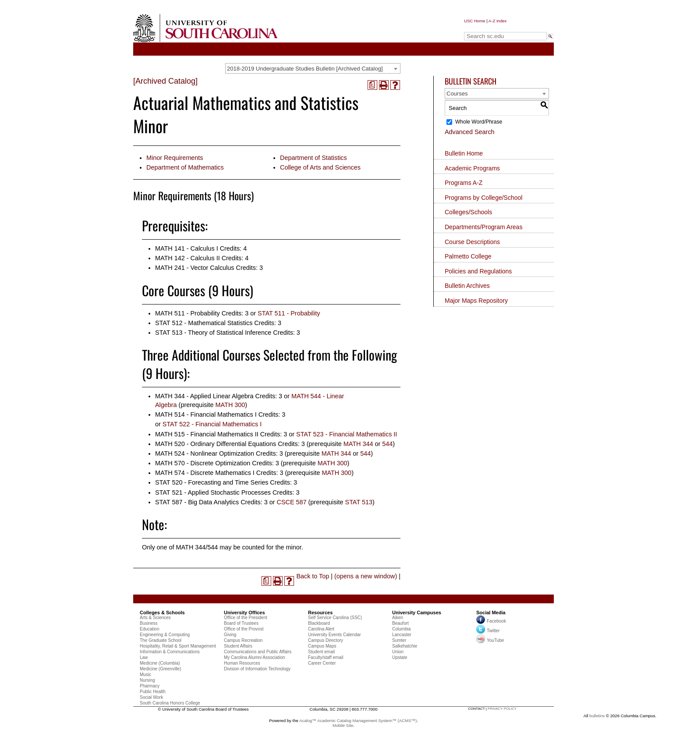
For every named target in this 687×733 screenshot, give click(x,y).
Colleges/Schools (468, 212)
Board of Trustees (241, 623)
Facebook (496, 621)
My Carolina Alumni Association (254, 657)
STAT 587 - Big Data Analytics (197, 502)
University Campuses (416, 612)
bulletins (597, 715)
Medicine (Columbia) (160, 663)
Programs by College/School (483, 197)
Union (398, 651)
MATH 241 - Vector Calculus (194, 267)
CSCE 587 (292, 502)
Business (149, 623)
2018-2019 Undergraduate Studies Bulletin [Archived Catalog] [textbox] (305, 68)
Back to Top (312, 576)
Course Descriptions (472, 241)
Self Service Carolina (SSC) (335, 617)
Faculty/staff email (325, 657)
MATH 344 (358, 443)
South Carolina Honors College (170, 703)
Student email (321, 651)
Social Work (151, 697)
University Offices (244, 612)
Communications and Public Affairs (257, 651)
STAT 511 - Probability (289, 313)
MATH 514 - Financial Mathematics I (206, 414)
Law (144, 657)
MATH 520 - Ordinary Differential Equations (215, 443)
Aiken (397, 617)
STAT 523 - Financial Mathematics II (346, 434)
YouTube (490, 640)
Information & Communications (170, 651)
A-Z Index (498, 20)
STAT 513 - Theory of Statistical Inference (213, 332)
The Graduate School (160, 640)
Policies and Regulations (478, 271)
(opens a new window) (365, 576)
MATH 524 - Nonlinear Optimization (204, 453)
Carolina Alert (321, 629)
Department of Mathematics (185, 167)
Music (145, 674)
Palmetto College (468, 256)
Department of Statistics (313, 157)
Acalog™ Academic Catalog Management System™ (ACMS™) (358, 720)
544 (387, 443)
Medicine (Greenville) (160, 668)
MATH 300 (230, 404)
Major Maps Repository (476, 300)
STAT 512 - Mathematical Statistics (203, 322)
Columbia (401, 629)
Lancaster (401, 634)
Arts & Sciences (155, 617)
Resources (320, 612)
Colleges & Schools (162, 612)
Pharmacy (149, 685)
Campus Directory (325, 640)
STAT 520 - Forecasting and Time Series (211, 482)
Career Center (322, 663)
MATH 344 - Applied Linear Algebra (204, 396)
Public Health (153, 691)
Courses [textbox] (456, 93)
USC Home (474, 20)
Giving (230, 634)
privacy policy (502, 709)
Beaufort (400, 623)
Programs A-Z (463, 182)
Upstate (399, 657)
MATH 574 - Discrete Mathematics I (205, 472)
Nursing (147, 680)
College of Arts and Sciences (320, 167)
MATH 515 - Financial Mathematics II (207, 434)
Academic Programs (472, 168)
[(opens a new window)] (372, 85)
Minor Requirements (174, 157)
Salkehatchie (404, 646)
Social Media (491, 612)
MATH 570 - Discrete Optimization (202, 463)
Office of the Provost (243, 629)
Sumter (399, 640)
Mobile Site (343, 725)
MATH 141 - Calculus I (186, 248)
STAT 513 (358, 502)
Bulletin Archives (467, 285)
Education (149, 629)
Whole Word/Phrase (478, 122)
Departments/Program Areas (483, 226)
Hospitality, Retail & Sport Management (178, 646)
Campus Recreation (243, 640)
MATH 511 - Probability (187, 313)
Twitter (487, 630)
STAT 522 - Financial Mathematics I (212, 424)
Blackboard (319, 623)
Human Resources (242, 663)
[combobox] (312, 68)
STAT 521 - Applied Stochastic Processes (213, 492)
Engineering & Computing (165, 634)
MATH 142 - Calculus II (187, 258)
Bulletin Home (464, 153)
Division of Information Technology (257, 668)
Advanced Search (470, 131)
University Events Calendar (334, 634)
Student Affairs (238, 646)
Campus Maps (322, 646)
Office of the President (245, 617)
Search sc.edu (486, 28)
